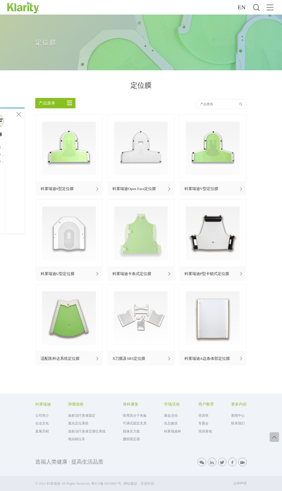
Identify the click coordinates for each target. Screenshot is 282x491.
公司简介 (42, 415)
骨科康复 (130, 404)
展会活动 (171, 415)
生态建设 (171, 423)
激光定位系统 (78, 423)
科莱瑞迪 (43, 404)
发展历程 (42, 431)
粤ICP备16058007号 (106, 483)
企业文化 (42, 423)
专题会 (203, 423)
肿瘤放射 (76, 404)
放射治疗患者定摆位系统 (87, 431)
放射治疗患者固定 (81, 415)
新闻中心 (238, 415)
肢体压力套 (131, 431)
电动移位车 (76, 439)
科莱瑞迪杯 (172, 431)
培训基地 (205, 431)
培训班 (203, 415)
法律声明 (240, 483)
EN (242, 7)
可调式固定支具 (135, 423)
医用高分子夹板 (135, 415)
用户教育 (206, 404)
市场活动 (172, 404)
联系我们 (238, 423)
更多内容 (239, 404)
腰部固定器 (131, 439)
